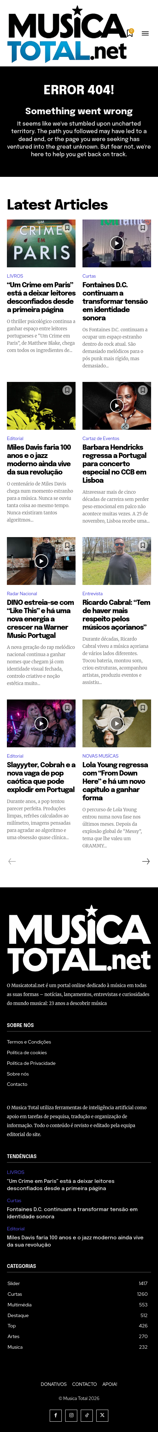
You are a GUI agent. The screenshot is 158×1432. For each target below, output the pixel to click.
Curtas (89, 276)
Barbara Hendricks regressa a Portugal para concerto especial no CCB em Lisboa (114, 464)
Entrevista (92, 594)
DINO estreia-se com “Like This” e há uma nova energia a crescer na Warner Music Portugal (40, 619)
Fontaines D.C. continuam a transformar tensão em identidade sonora (115, 302)
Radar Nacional (22, 594)
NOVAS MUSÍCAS (100, 756)
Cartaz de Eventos (100, 438)
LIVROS (15, 276)
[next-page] (145, 861)
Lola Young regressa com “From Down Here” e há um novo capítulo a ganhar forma (115, 782)
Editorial (15, 438)
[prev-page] (12, 861)
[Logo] (67, 34)
